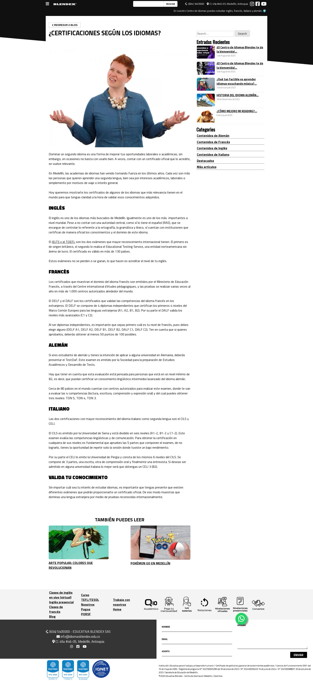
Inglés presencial (61, 602)
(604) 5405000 (194, 4)
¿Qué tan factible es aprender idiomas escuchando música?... (237, 81)
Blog (52, 616)
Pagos (85, 609)
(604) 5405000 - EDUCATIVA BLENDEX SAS (77, 631)
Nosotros (87, 604)
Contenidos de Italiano (213, 154)
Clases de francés (56, 609)
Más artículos (206, 166)
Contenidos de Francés (213, 142)
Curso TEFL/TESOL (90, 597)
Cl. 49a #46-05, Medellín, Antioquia (227, 4)
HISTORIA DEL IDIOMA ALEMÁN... (238, 95)
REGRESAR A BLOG (64, 25)
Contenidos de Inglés (212, 148)
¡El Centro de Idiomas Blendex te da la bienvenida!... (240, 49)
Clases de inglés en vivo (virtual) (60, 595)
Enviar (298, 655)
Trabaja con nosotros (121, 602)
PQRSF (86, 614)
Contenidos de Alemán (213, 135)
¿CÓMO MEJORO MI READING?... (237, 111)
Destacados (205, 160)
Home (117, 609)
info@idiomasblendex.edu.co (78, 636)
